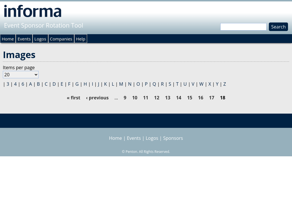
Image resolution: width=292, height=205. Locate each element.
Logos (40, 39)
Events (24, 39)
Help (80, 39)
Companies (61, 39)
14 (178, 98)
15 (189, 98)
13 (167, 98)
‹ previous (97, 98)
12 (156, 98)
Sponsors (173, 138)
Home (8, 39)
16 (200, 98)
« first (73, 98)
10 (134, 98)
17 (211, 98)
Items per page (19, 67)
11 (145, 98)
